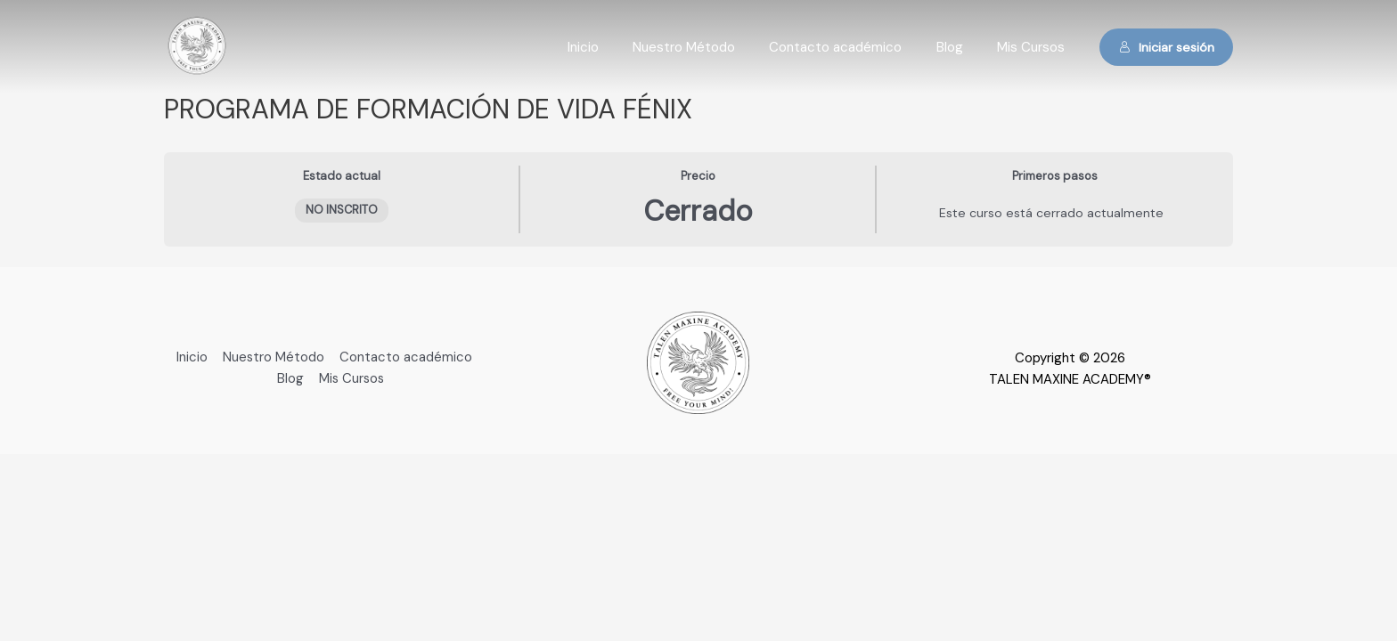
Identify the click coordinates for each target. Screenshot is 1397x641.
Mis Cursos (1034, 47)
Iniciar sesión (1166, 47)
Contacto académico (854, 47)
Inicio (616, 47)
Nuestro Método (709, 47)
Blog (960, 47)
